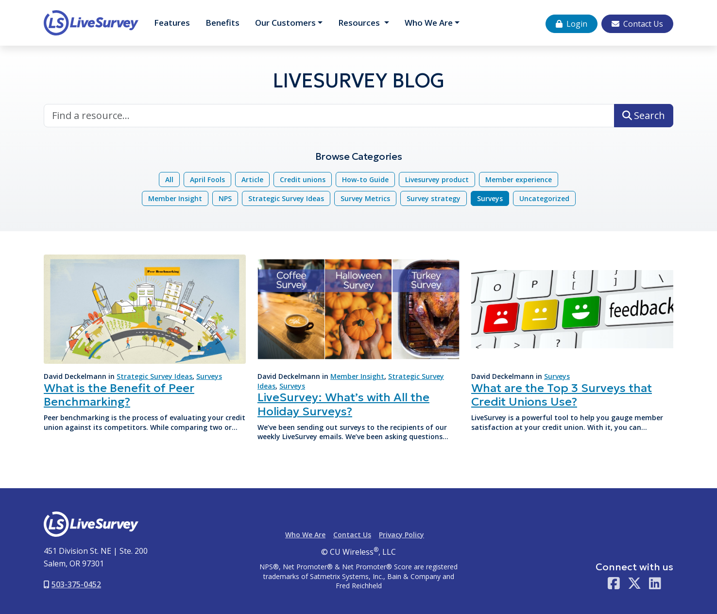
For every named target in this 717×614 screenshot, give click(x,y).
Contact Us (637, 23)
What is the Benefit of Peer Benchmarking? (119, 395)
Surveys (490, 198)
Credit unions (302, 179)
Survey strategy (434, 198)
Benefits (222, 22)
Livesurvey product (437, 179)
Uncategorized (544, 198)
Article (252, 179)
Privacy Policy (401, 534)
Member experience (518, 179)
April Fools (207, 179)
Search (643, 115)
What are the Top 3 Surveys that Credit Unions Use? (561, 395)
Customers (285, 22)
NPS (225, 198)
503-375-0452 (72, 584)
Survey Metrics (365, 198)
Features (172, 22)
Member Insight (175, 198)
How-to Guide (365, 179)
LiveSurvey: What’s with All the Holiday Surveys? (343, 405)
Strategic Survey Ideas (286, 198)
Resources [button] (360, 22)
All (169, 179)
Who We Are (429, 22)
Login (571, 23)
